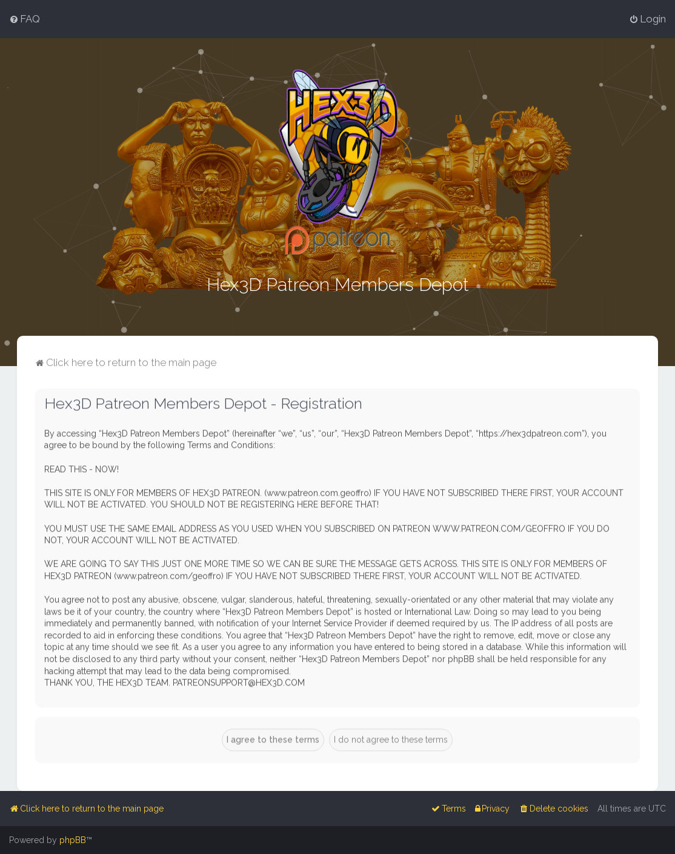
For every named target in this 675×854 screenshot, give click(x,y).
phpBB (72, 840)
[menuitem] (24, 18)
